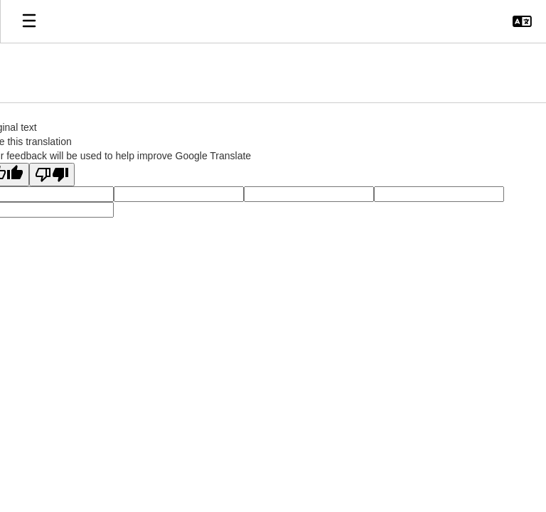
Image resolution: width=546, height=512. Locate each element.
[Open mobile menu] (29, 21)
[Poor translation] (52, 174)
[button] (522, 21)
